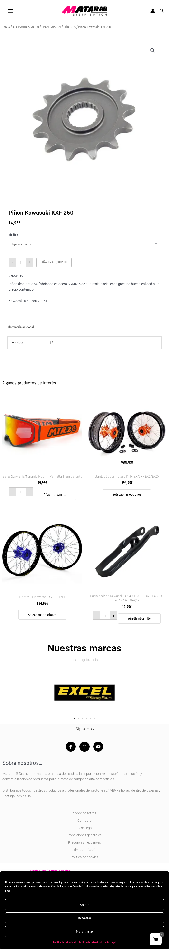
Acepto (84, 904)
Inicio (6, 27)
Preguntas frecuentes (84, 842)
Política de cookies (84, 857)
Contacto (84, 820)
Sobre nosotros (84, 813)
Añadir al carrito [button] (55, 494)
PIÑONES (69, 27)
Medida (13, 234)
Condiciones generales (85, 835)
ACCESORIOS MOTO (25, 27)
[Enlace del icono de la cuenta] (152, 11)
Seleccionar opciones (127, 494)
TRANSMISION (51, 27)
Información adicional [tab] (20, 327)
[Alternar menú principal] (10, 10)
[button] (162, 11)
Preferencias (84, 931)
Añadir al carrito (53, 262)
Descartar (84, 918)
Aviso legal (110, 942)
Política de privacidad (64, 942)
